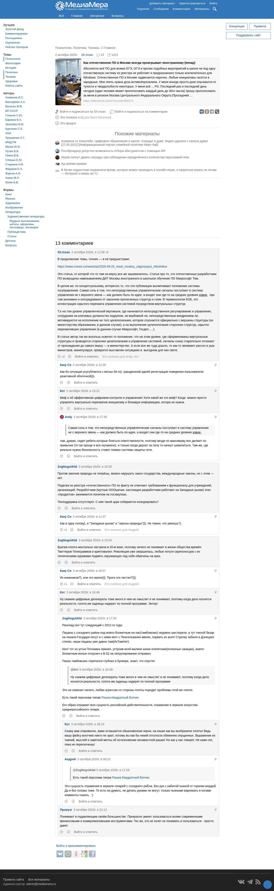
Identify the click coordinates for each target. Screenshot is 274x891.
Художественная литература (25, 216)
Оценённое (12, 42)
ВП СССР (11, 110)
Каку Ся (65, 365)
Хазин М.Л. (12, 177)
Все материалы (39, 879)
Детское (10, 240)
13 (102, 55)
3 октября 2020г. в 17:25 (100, 618)
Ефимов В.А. (13, 119)
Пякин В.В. (12, 155)
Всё (61, 15)
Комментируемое (16, 33)
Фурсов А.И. (13, 173)
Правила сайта (13, 879)
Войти (213, 3)
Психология (12, 58)
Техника (10, 76)
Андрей (133, 529)
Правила (260, 26)
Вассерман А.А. (15, 101)
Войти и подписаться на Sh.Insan (83, 111)
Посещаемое (13, 38)
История (10, 67)
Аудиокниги (12, 203)
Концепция (237, 26)
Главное (77, 15)
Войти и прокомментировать (76, 845)
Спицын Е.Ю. (13, 160)
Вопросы (118, 15)
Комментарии (181, 8)
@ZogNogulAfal (84, 770)
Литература (12, 212)
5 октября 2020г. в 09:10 (93, 759)
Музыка (10, 198)
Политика (11, 72)
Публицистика (16, 231)
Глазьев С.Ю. (14, 115)
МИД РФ (10, 142)
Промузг (66, 809)
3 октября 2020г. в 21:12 (90, 809)
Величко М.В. (14, 106)
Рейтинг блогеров (16, 47)
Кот (136, 356)
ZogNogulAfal (67, 466)
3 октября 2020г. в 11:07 (89, 516)
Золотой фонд (14, 29)
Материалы (201, 8)
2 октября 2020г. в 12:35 (89, 365)
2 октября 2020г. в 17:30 (90, 417)
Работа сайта (14, 85)
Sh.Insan (87, 55)
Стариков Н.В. (14, 164)
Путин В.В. (12, 151)
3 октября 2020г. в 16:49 (83, 592)
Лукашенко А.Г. (15, 137)
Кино (8, 194)
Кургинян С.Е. (14, 128)
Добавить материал (162, 3)
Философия (12, 63)
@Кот (74, 669)
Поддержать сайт (248, 35)
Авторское (97, 15)
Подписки (143, 8)
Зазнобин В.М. (14, 124)
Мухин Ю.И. (13, 146)
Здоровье (11, 81)
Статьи (11, 236)
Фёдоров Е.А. (14, 168)
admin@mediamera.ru (41, 884)
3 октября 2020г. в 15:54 (95, 540)
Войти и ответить (87, 356)
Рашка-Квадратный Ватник (120, 697)
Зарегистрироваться (192, 3)
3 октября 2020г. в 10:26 (95, 466)
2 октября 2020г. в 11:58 (88, 252)
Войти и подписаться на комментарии (141, 111)
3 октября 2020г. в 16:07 (89, 570)
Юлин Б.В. (12, 182)
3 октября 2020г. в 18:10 (87, 724)
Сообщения (161, 8)
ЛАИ (8, 133)
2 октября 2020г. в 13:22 (83, 391)
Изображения (14, 207)
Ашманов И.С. (14, 97)
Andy (129, 356)
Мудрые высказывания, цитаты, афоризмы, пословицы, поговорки (25, 224)
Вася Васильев (100, 117)
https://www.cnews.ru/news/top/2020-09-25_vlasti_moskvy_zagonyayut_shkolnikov (112, 266)
